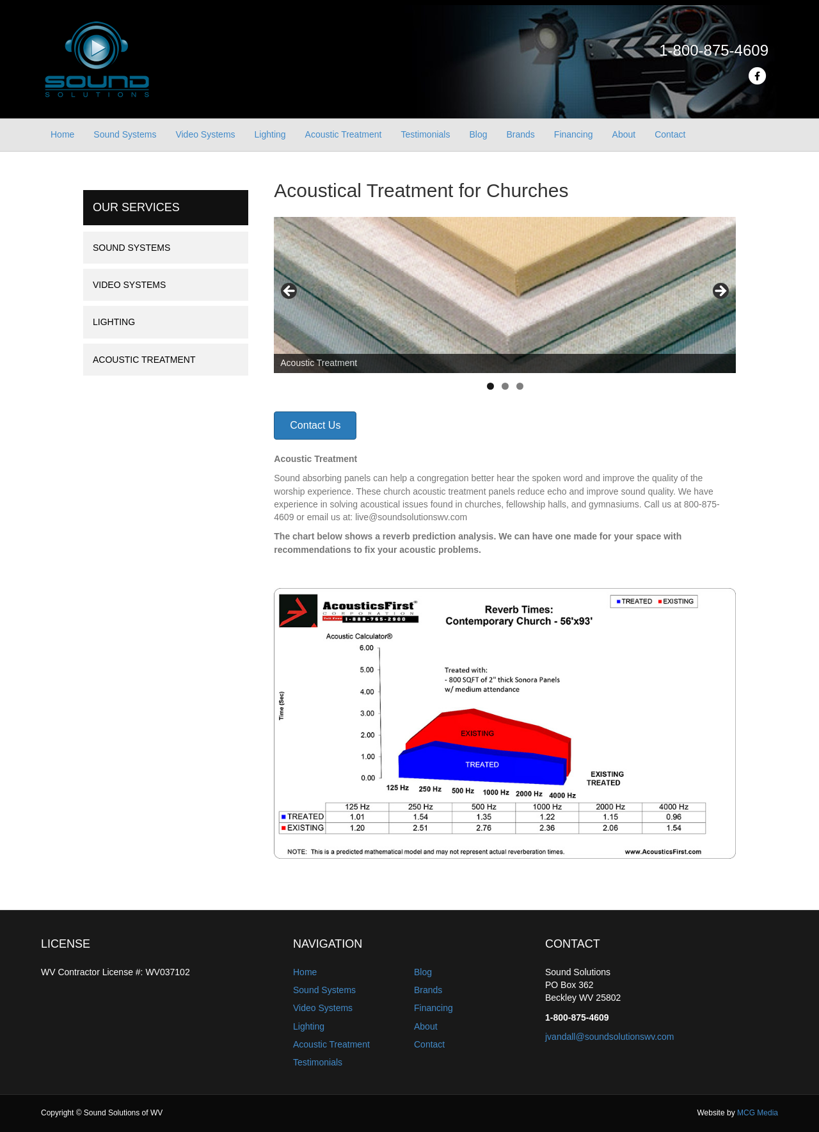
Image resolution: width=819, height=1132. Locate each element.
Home (62, 134)
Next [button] (719, 291)
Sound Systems (124, 134)
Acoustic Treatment (343, 134)
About (624, 134)
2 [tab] (505, 386)
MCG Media (757, 1112)
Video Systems (205, 134)
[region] (505, 295)
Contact (670, 134)
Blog (478, 134)
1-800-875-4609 (713, 50)
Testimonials (425, 134)
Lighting (270, 134)
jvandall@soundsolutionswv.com (609, 1037)
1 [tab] (490, 386)
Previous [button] (289, 291)
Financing (573, 134)
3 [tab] (519, 386)
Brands (520, 134)
